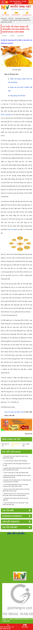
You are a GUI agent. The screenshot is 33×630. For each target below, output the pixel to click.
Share (4, 35)
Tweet (12, 35)
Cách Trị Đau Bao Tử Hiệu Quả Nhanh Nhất (16, 472)
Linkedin (21, 35)
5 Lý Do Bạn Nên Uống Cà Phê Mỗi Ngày (15, 460)
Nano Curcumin (12, 229)
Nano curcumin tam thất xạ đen (14, 412)
